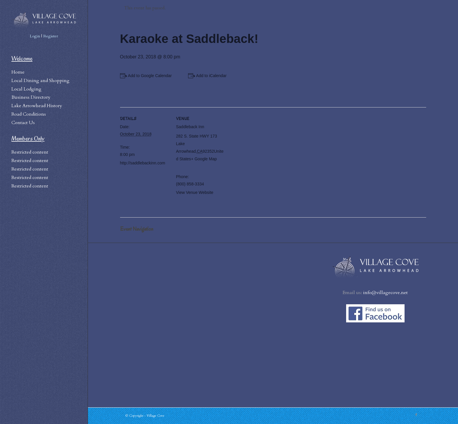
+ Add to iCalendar (210, 75)
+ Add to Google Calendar (148, 75)
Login (35, 36)
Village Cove (155, 415)
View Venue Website (195, 192)
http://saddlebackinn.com (142, 163)
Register (50, 36)
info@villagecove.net (385, 292)
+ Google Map (204, 159)
